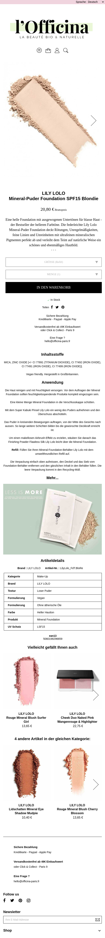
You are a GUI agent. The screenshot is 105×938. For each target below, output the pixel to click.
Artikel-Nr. (52, 568)
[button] (95, 120)
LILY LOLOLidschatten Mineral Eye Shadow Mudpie (26, 809)
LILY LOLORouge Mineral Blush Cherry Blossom (77, 809)
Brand (21, 568)
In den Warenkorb (54, 287)
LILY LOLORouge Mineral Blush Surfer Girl (26, 717)
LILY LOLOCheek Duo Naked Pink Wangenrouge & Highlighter (77, 717)
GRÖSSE (49, 262)
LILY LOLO (53, 193)
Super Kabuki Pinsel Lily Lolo (32, 410)
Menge (51, 274)
